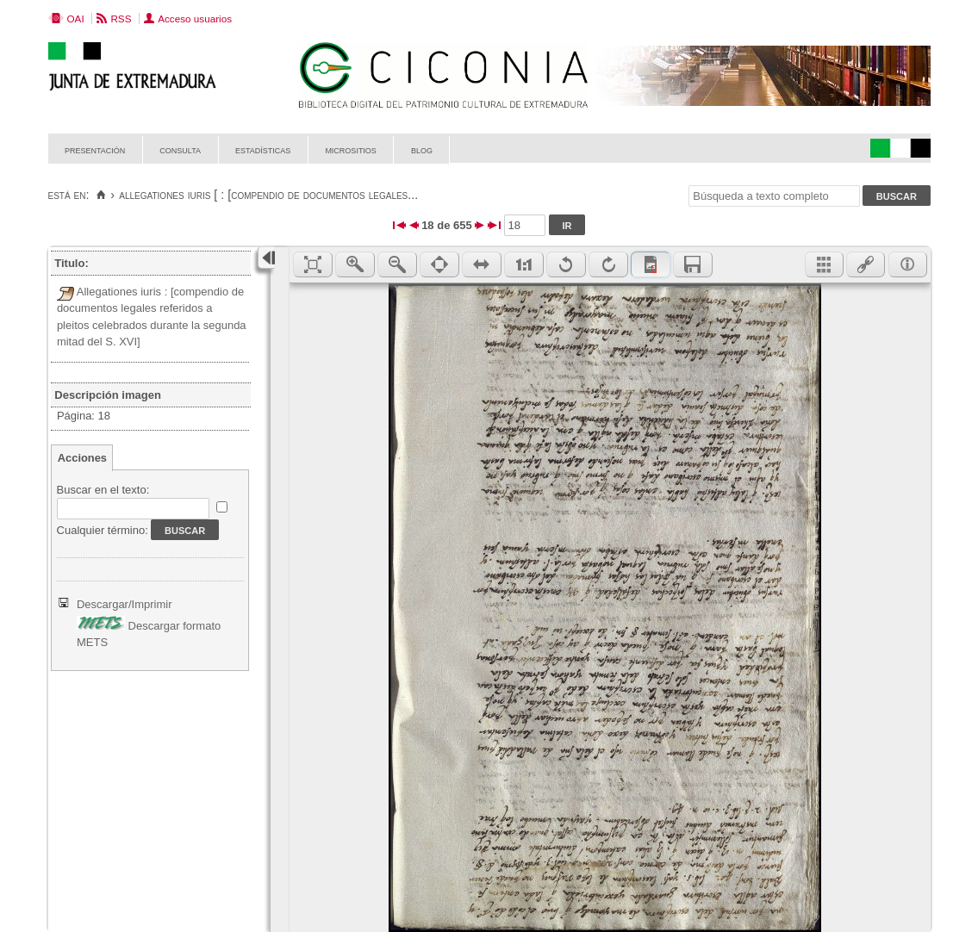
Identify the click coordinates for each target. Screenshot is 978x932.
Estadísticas (262, 149)
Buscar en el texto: (103, 489)
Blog (422, 149)
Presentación (95, 149)
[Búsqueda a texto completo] (773, 196)
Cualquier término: (102, 530)
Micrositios (351, 149)
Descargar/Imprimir (124, 604)
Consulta (180, 149)
